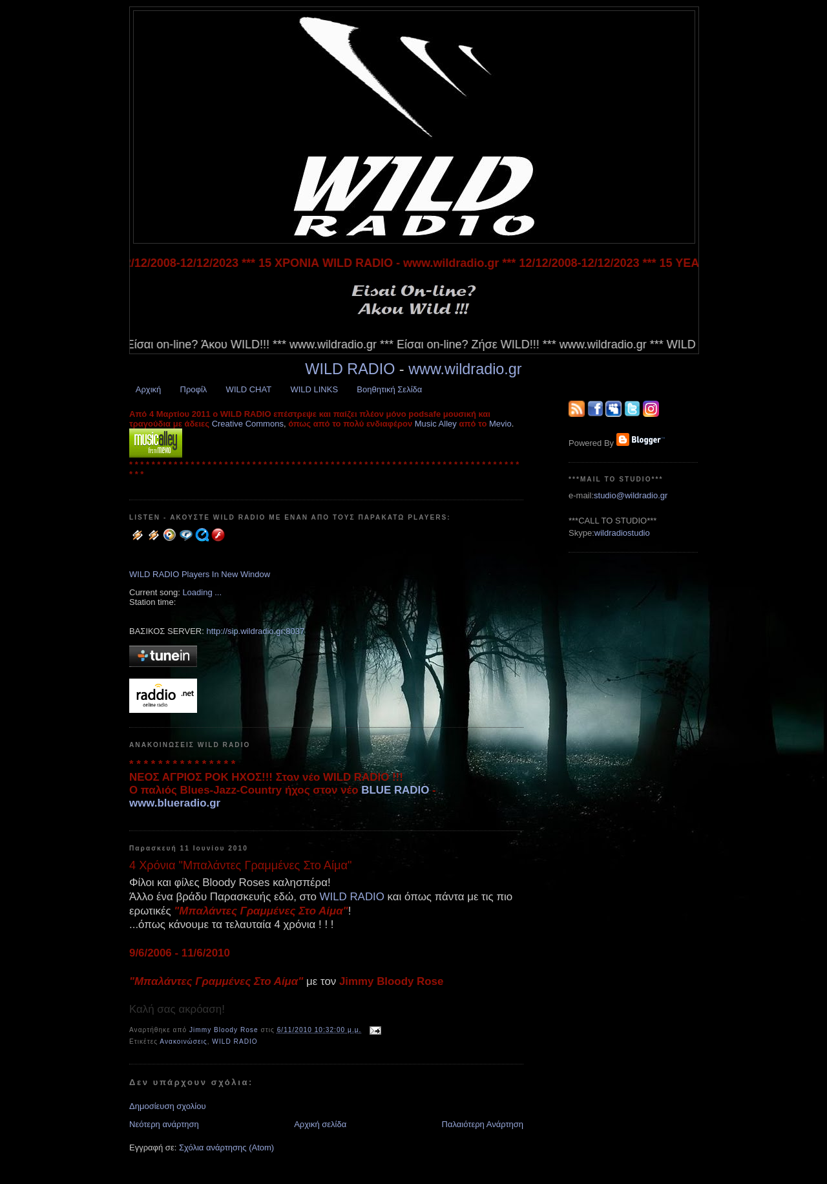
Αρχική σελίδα (320, 1124)
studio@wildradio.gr (630, 495)
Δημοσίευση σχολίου (167, 1106)
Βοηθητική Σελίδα (389, 389)
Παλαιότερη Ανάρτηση (482, 1124)
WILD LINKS (314, 389)
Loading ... (202, 592)
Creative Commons (248, 423)
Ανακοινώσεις (183, 1041)
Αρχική (149, 389)
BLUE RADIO (395, 790)
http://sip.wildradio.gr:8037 (255, 631)
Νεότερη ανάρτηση (164, 1124)
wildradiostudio (622, 533)
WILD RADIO (350, 369)
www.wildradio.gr (465, 369)
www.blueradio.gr (174, 803)
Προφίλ (193, 389)
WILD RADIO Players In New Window (199, 574)
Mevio (500, 423)
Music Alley (436, 423)
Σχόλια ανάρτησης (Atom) (226, 1147)
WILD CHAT (249, 389)
